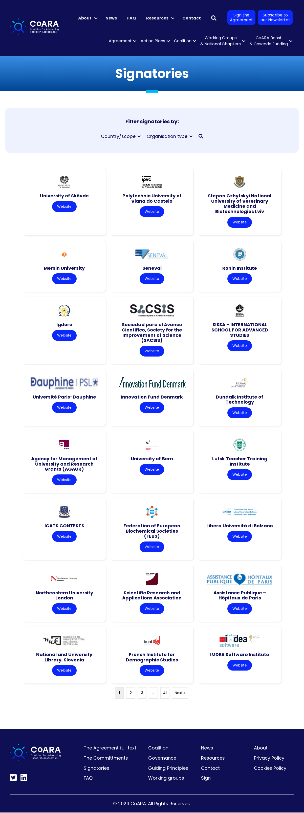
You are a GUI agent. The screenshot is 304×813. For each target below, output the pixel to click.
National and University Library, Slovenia (64, 657)
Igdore (64, 325)
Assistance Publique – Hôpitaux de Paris (239, 595)
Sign (206, 778)
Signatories (96, 768)
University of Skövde (64, 196)
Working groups (166, 778)
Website (64, 206)
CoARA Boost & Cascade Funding (269, 41)
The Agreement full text (110, 748)
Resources (157, 18)
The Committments (106, 758)
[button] (96, 18)
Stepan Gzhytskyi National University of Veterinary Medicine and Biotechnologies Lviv (239, 204)
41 (165, 693)
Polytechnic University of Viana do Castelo (152, 198)
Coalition (182, 41)
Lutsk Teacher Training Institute (239, 461)
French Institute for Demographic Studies (152, 657)
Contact (191, 18)
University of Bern (152, 459)
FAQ (131, 18)
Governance (162, 758)
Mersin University (64, 268)
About (85, 18)
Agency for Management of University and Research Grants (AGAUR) (64, 464)
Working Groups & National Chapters (220, 41)
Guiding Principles (168, 768)
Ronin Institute (239, 268)
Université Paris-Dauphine (64, 397)
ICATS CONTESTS (64, 526)
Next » (180, 693)
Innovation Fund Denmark (152, 397)
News (111, 18)
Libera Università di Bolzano (239, 526)
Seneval (152, 268)
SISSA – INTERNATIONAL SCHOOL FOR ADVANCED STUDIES (239, 330)
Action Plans (153, 41)
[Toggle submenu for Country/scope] (139, 136)
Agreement (120, 41)
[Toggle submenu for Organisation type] (191, 136)
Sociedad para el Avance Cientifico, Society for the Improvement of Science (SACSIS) (152, 333)
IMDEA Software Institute (239, 655)
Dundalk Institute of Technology (239, 400)
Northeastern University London (64, 595)
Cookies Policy (270, 768)
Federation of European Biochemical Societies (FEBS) (151, 531)
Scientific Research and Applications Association (152, 595)
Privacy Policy (269, 758)
